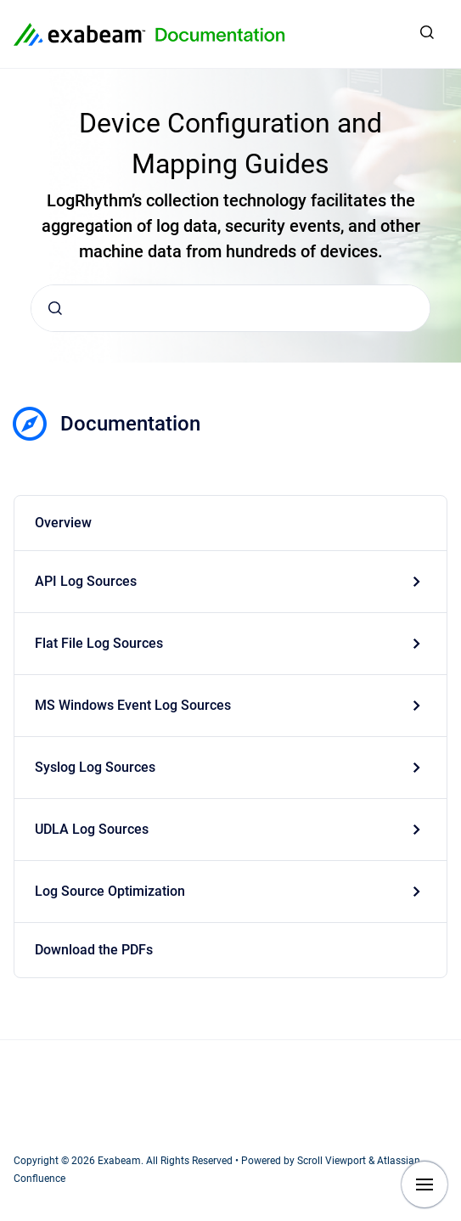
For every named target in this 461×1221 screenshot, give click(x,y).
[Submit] (55, 308)
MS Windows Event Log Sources (133, 705)
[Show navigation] (424, 1184)
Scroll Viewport (332, 1161)
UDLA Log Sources (92, 829)
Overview (63, 523)
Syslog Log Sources (95, 767)
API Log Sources (86, 581)
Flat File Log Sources (99, 643)
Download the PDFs (94, 950)
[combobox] (230, 308)
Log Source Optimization (110, 891)
